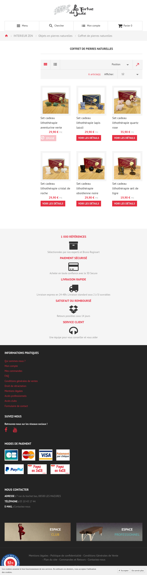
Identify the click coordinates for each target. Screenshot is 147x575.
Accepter (124, 570)
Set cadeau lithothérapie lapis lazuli (88, 122)
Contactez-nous (22, 506)
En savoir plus (138, 570)
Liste (55, 64)
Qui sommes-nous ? (15, 361)
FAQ (7, 376)
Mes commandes (13, 371)
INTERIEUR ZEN (23, 36)
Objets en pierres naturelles (55, 36)
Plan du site (50, 559)
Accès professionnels (15, 396)
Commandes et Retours (72, 559)
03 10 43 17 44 (28, 501)
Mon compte (11, 366)
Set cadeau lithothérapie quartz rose (125, 122)
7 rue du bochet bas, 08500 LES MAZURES (38, 496)
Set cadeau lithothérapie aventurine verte (51, 122)
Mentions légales (14, 391)
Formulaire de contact (16, 406)
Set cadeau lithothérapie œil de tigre (125, 188)
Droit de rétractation (15, 386)
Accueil (6, 36)
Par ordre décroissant (137, 64)
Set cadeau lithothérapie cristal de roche (55, 188)
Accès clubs (11, 401)
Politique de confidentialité (65, 555)
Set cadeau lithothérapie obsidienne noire (87, 188)
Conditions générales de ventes (21, 381)
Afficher (108, 74)
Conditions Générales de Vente (100, 555)
